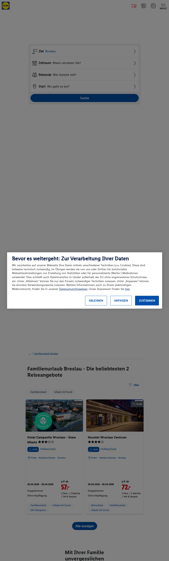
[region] (84, 280)
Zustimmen (147, 300)
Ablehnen (96, 300)
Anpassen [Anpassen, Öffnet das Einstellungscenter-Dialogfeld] (121, 300)
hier (127, 289)
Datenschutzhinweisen (73, 289)
